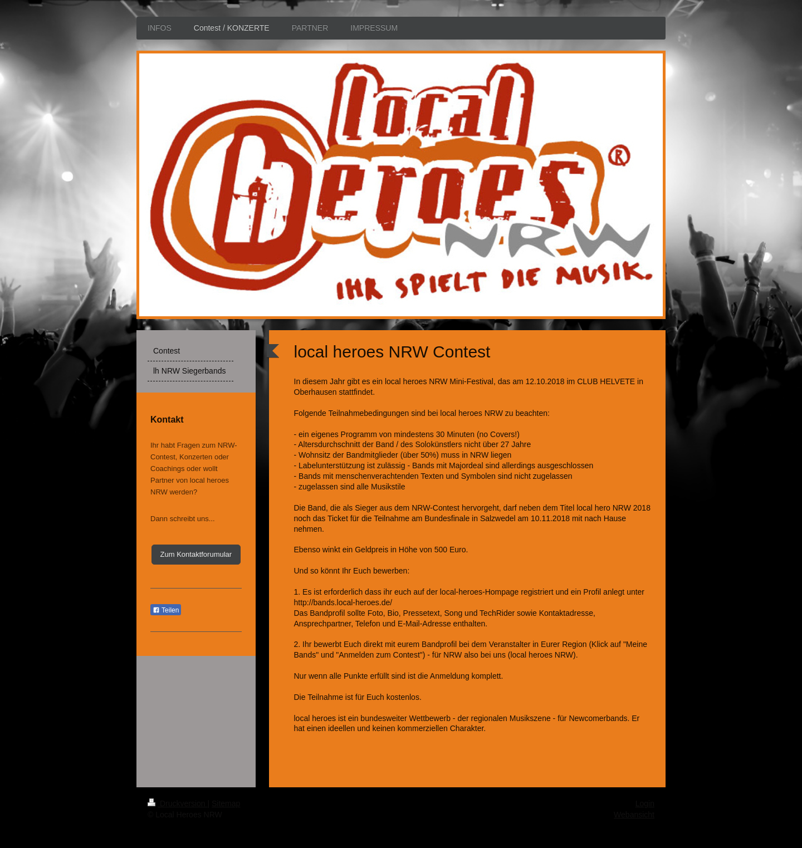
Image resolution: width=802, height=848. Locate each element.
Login (644, 803)
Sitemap (226, 803)
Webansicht (634, 814)
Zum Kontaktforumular (196, 554)
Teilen (166, 610)
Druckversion (177, 803)
